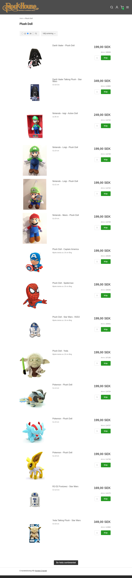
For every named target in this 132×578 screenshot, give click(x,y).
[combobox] (49, 34)
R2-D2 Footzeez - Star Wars (65, 486)
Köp (106, 58)
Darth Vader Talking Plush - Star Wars (67, 80)
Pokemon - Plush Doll (62, 385)
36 (29, 34)
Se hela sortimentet (66, 562)
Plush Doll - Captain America (65, 249)
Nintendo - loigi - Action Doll (65, 113)
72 (34, 34)
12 (24, 34)
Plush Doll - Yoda (60, 351)
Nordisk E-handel (41, 571)
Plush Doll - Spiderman (63, 283)
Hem (21, 18)
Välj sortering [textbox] (48, 33)
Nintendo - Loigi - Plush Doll (65, 147)
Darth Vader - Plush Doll (63, 45)
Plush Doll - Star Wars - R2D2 (66, 317)
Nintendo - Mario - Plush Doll (65, 215)
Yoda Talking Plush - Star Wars (66, 520)
